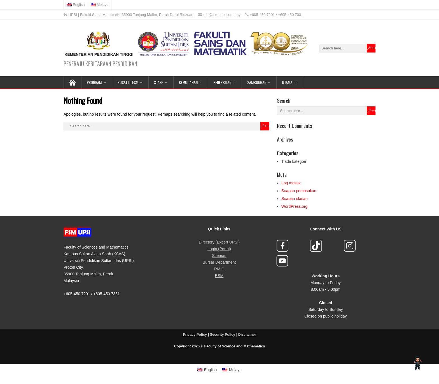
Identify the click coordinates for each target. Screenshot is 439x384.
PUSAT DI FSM (128, 82)
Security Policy (222, 335)
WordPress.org (294, 206)
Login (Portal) (219, 249)
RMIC (219, 269)
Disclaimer (247, 335)
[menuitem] (76, 4)
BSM (219, 275)
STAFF (158, 82)
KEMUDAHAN (188, 82)
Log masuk (290, 183)
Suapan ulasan (294, 198)
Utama (287, 82)
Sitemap (219, 255)
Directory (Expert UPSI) (219, 242)
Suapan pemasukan (298, 191)
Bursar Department (219, 262)
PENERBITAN (222, 82)
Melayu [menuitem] (235, 370)
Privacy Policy (195, 335)
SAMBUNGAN (256, 82)
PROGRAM (94, 82)
